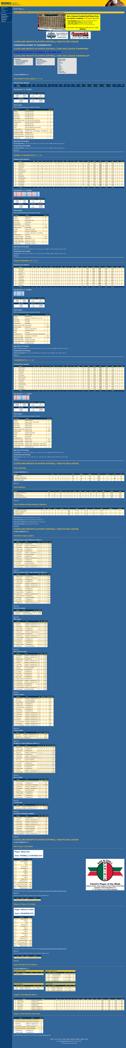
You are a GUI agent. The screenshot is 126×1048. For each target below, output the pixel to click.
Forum (59, 1039)
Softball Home (17, 12)
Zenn (56, 1039)
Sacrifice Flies (61, 71)
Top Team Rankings (25, 12)
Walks (59, 70)
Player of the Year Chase (35, 12)
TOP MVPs (38, 64)
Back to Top (16, 150)
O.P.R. (59, 61)
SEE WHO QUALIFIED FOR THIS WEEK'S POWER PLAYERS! (52, 891)
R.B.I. (59, 64)
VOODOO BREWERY (20, 62)
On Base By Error (62, 72)
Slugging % (60, 68)
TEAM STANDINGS (40, 60)
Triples (59, 67)
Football (82, 1039)
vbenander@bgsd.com (64, 1041)
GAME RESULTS (40, 62)
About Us (52, 1039)
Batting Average (61, 60)
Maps (42, 12)
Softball (68, 1039)
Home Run (60, 62)
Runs (59, 65)
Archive (53, 12)
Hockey (86, 1039)
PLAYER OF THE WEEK (41, 61)
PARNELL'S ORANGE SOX (21, 61)
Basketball (73, 1039)
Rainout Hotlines (47, 12)
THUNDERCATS (19, 64)
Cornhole (64, 1039)
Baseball (78, 1039)
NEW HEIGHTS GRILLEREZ (22, 60)
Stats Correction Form (60, 12)
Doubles (60, 66)
